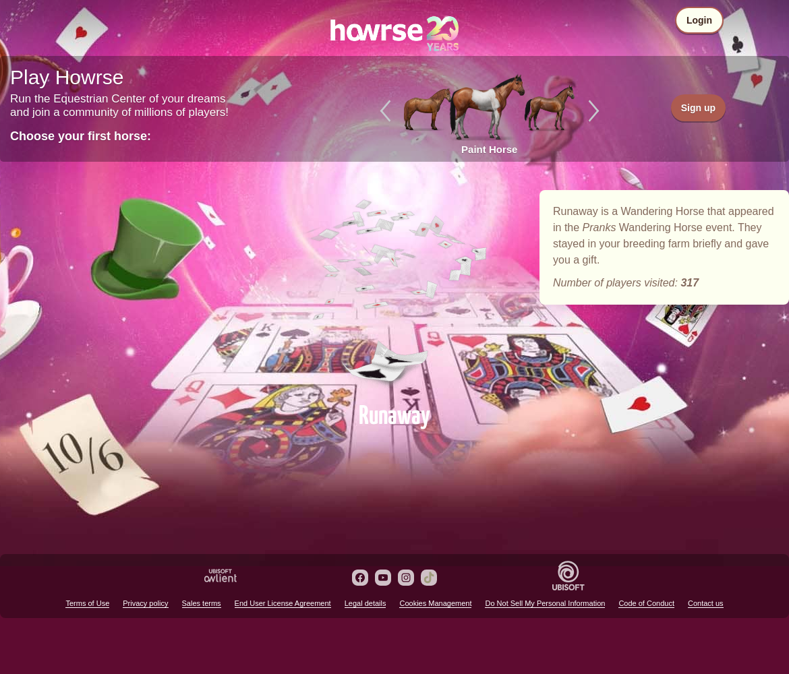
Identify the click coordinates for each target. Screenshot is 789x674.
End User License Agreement (283, 603)
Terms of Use (87, 603)
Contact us (706, 603)
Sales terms (201, 603)
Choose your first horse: (80, 136)
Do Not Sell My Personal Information (545, 603)
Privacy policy (145, 603)
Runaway (394, 291)
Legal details (365, 603)
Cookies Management (435, 603)
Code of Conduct (646, 603)
